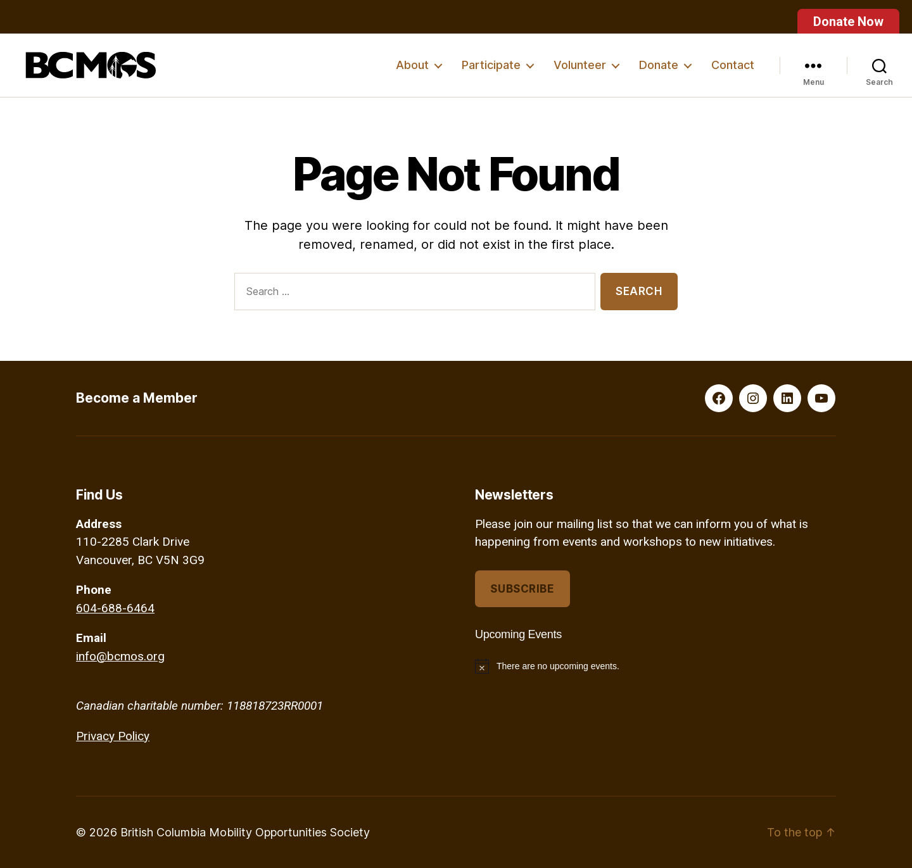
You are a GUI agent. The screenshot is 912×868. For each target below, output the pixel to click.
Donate (658, 65)
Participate (491, 65)
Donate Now (848, 21)
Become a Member (137, 398)
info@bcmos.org (120, 656)
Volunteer (580, 65)
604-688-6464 (115, 608)
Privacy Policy (112, 736)
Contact (732, 65)
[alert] (655, 666)
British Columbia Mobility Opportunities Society (245, 832)
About (412, 65)
